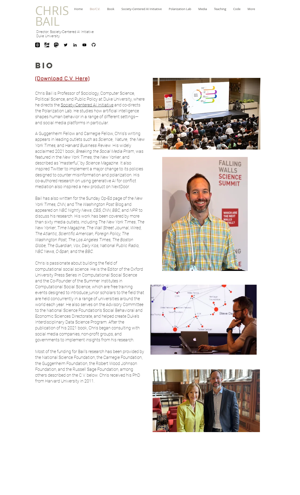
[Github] (93, 45)
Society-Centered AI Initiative (87, 104)
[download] (37, 45)
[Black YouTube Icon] (84, 45)
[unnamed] (47, 45)
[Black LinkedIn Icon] (75, 45)
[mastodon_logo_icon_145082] (56, 45)
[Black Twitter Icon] (65, 45)
